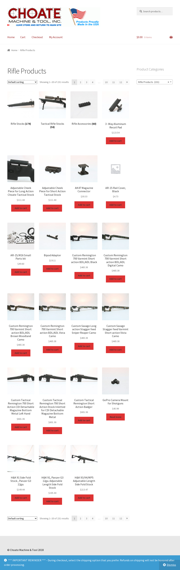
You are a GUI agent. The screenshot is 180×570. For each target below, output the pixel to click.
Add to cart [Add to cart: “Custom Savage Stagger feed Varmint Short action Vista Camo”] (115, 349)
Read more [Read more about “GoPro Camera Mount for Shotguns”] (115, 417)
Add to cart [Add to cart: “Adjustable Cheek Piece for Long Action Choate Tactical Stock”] (21, 208)
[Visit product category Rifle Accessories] (83, 108)
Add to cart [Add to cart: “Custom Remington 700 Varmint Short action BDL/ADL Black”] (84, 275)
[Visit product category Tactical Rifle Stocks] (52, 110)
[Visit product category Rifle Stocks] (20, 108)
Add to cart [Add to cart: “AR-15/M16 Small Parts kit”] (21, 272)
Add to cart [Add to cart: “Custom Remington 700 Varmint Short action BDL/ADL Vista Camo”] (52, 349)
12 (121, 82)
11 (113, 82)
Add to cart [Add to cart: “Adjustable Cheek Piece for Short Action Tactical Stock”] (52, 208)
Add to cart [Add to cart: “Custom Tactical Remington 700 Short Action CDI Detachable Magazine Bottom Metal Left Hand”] (21, 427)
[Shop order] (22, 82)
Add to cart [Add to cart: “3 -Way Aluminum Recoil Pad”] (115, 140)
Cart (23, 37)
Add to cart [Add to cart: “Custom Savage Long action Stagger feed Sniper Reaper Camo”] (84, 346)
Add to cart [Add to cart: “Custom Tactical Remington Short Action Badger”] (84, 420)
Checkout (37, 37)
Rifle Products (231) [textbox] (153, 82)
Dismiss (171, 565)
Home (11, 37)
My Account (56, 37)
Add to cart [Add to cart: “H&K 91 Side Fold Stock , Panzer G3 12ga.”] (21, 497)
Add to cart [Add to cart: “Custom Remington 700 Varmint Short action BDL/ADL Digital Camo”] (115, 278)
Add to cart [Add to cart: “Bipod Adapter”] (52, 268)
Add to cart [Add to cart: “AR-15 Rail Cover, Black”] (115, 204)
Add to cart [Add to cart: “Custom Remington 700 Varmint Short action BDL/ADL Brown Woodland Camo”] (21, 353)
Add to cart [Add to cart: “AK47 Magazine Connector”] (84, 204)
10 (106, 82)
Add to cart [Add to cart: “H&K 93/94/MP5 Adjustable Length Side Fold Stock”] (84, 497)
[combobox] (155, 81)
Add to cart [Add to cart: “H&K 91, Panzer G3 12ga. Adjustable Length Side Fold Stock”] (52, 501)
